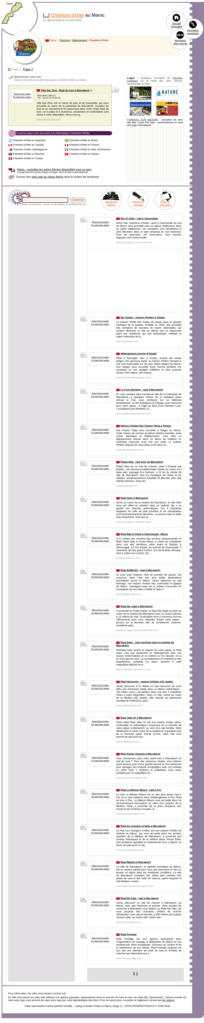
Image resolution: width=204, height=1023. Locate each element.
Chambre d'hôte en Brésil (83, 140)
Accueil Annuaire (176, 25)
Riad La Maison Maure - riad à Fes (140, 790)
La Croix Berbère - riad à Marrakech (141, 389)
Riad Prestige (128, 934)
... (46, 15)
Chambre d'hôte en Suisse (84, 153)
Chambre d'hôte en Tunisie (28, 158)
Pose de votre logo (165, 203)
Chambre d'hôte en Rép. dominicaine (90, 149)
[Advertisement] (41, 241)
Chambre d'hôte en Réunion (28, 153)
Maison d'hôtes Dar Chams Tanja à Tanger (145, 425)
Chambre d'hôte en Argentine (29, 140)
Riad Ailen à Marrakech (134, 498)
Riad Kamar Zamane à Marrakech (140, 753)
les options (168, 1000)
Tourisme (64, 40)
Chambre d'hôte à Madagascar (30, 149)
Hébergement (79, 40)
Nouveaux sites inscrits (180, 42)
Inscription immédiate (193, 32)
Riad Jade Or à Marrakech (136, 717)
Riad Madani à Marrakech (135, 862)
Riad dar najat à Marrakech (136, 606)
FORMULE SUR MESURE (142, 119)
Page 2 (28, 69)
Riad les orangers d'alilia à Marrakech (143, 826)
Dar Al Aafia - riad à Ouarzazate (139, 218)
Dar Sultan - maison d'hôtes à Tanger (142, 317)
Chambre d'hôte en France (84, 144)
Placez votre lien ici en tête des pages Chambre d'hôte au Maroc (50, 79)
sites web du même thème (47, 176)
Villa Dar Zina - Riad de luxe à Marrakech (65, 90)
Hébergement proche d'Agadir (138, 353)
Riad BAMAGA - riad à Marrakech (140, 570)
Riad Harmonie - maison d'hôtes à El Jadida (146, 681)
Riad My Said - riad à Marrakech (139, 898)
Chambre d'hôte (67, 15)
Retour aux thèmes (111, 203)
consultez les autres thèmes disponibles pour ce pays (54, 169)
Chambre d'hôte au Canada (28, 144)
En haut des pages (22, 97)
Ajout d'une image (22, 94)
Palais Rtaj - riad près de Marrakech (141, 461)
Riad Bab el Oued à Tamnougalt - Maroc (144, 534)
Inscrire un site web (138, 203)
